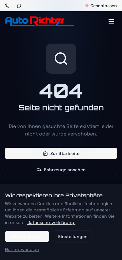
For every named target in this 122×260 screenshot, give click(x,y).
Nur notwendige (22, 249)
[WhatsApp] (19, 5)
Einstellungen (73, 236)
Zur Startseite (61, 153)
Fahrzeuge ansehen (61, 169)
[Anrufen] (7, 5)
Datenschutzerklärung (51, 222)
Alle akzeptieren (27, 236)
